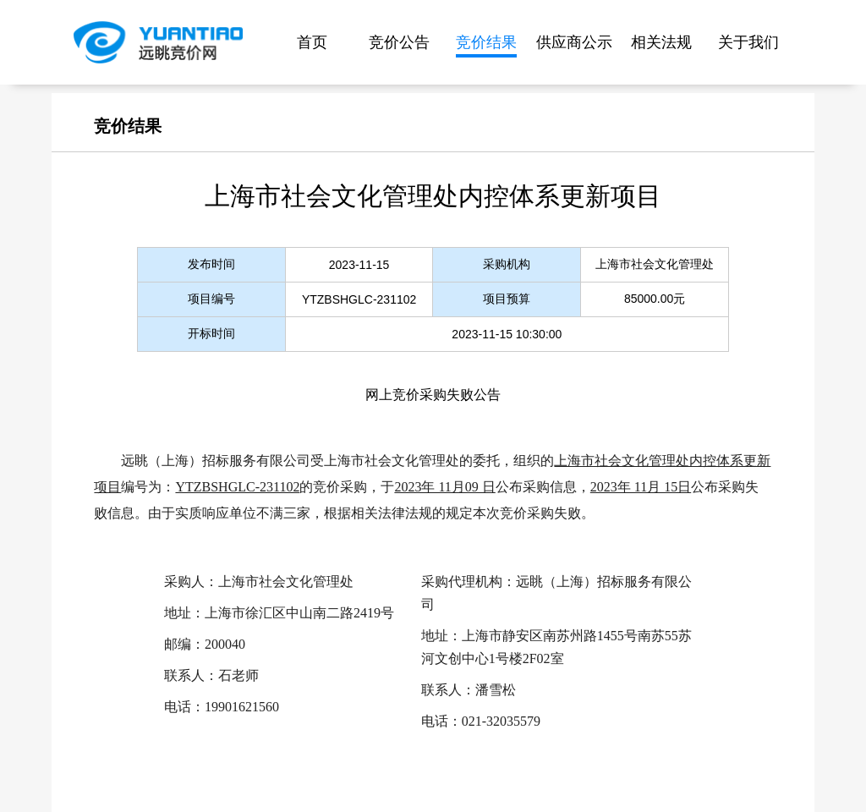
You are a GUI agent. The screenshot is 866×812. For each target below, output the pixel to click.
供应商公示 (574, 42)
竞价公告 (399, 42)
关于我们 (748, 42)
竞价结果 (486, 42)
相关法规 (661, 42)
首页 (312, 42)
